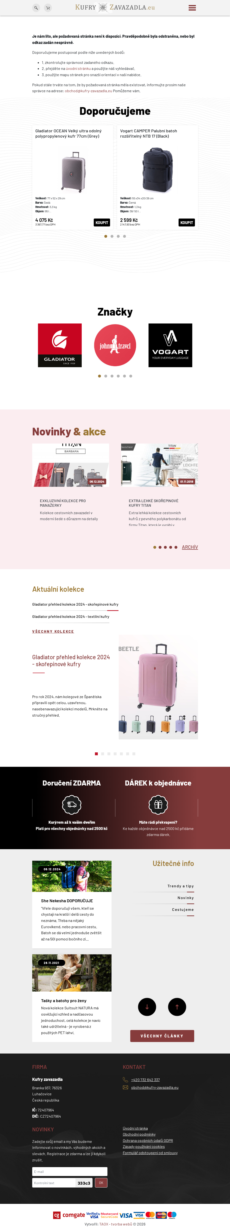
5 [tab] (124, 376)
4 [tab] (124, 236)
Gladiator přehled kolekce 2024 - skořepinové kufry (75, 604)
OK (101, 1183)
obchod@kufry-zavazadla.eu (88, 90)
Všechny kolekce (53, 631)
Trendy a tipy (181, 886)
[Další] (147, 1007)
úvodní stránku (78, 68)
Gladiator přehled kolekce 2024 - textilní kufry (70, 616)
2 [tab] (112, 236)
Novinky (186, 897)
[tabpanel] (72, 177)
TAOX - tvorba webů (115, 1224)
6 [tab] (130, 376)
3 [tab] (118, 236)
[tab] (190, 546)
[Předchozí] (177, 1007)
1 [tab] (105, 236)
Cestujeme (183, 909)
